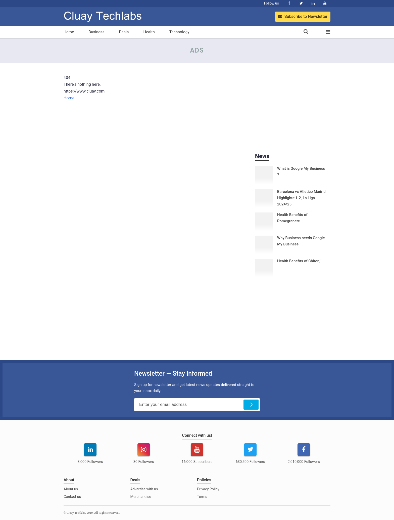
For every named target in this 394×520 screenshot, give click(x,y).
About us (71, 489)
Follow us (271, 3)
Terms (202, 497)
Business (97, 32)
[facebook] (304, 456)
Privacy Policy (208, 489)
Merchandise (140, 497)
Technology (179, 32)
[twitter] (250, 456)
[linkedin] (90, 456)
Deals (124, 32)
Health (149, 32)
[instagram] (143, 456)
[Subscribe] (251, 405)
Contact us (72, 497)
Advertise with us (144, 489)
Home (69, 32)
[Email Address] (197, 404)
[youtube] (197, 456)
